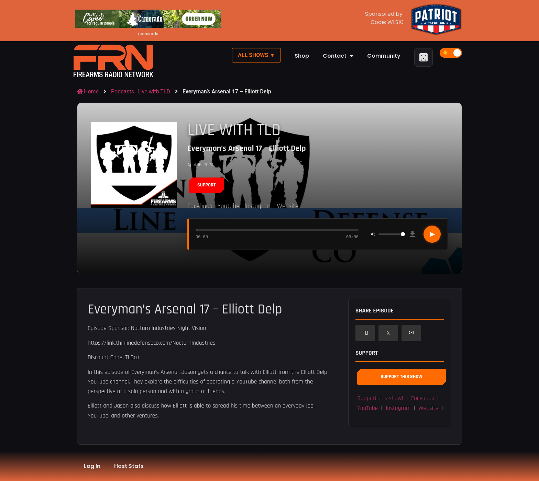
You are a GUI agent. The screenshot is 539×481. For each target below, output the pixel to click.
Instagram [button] (398, 408)
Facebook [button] (422, 398)
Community (383, 56)
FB (365, 333)
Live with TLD (154, 91)
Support (206, 185)
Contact (338, 56)
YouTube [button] (367, 408)
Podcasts (122, 91)
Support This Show (401, 377)
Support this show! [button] (380, 398)
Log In (92, 466)
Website (287, 206)
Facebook (199, 206)
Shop (302, 56)
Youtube (228, 206)
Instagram (258, 206)
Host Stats (129, 466)
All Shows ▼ (256, 55)
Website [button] (429, 408)
